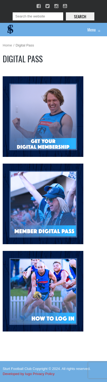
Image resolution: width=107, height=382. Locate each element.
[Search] (38, 16)
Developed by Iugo (17, 374)
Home (7, 45)
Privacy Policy (44, 374)
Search (80, 16)
